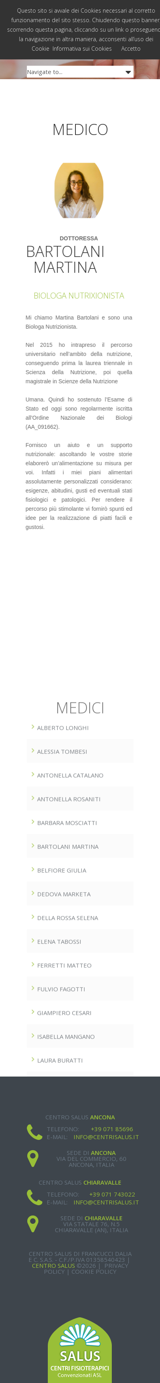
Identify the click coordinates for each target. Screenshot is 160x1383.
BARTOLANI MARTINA (67, 929)
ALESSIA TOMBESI (62, 834)
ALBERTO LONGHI (63, 810)
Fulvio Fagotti (61, 1072)
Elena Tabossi (59, 1024)
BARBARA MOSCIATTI (67, 905)
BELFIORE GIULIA (61, 953)
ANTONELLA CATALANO (70, 858)
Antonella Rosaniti (69, 882)
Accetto (131, 48)
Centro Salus (53, 1265)
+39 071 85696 (112, 1129)
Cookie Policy (94, 1271)
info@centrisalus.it (106, 1137)
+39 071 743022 (112, 1194)
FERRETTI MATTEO (64, 1048)
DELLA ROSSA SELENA (67, 1000)
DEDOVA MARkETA (63, 977)
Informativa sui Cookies (82, 48)
